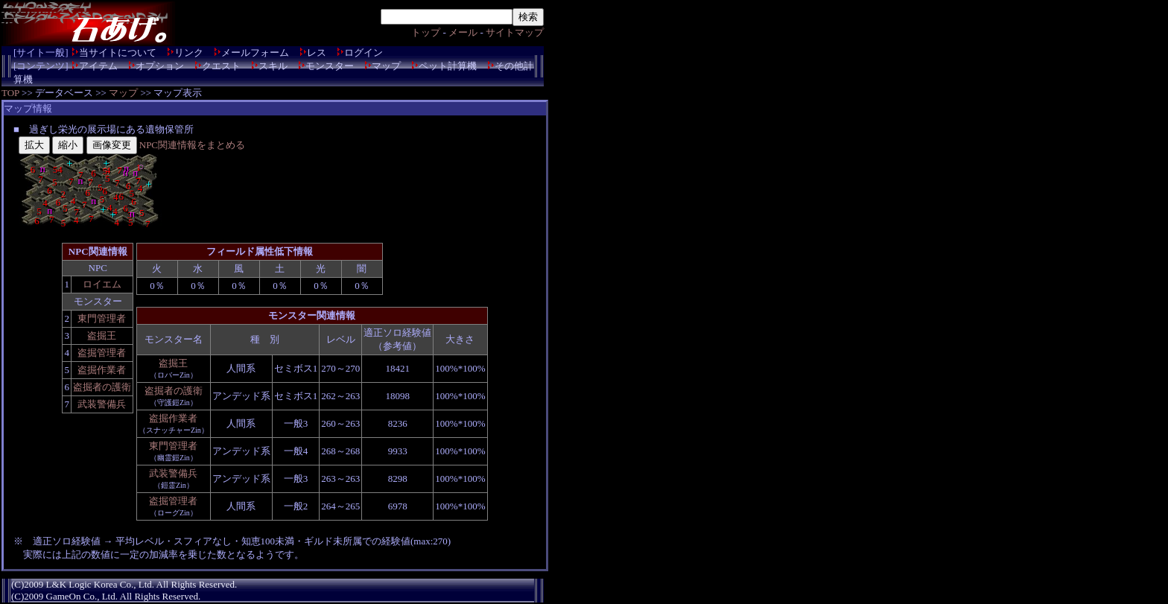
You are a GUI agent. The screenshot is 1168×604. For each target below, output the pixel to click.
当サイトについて (117, 52)
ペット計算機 (448, 65)
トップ (425, 32)
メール (462, 32)
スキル (273, 65)
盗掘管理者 (101, 352)
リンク (188, 52)
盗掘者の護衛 (102, 386)
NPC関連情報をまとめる (192, 144)
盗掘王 (101, 335)
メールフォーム (255, 52)
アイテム (98, 65)
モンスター (329, 65)
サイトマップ (515, 32)
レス (316, 52)
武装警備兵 (101, 404)
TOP (10, 92)
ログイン (363, 52)
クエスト (221, 65)
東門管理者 (101, 318)
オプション (160, 65)
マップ (386, 65)
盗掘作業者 (101, 369)
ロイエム (102, 284)
